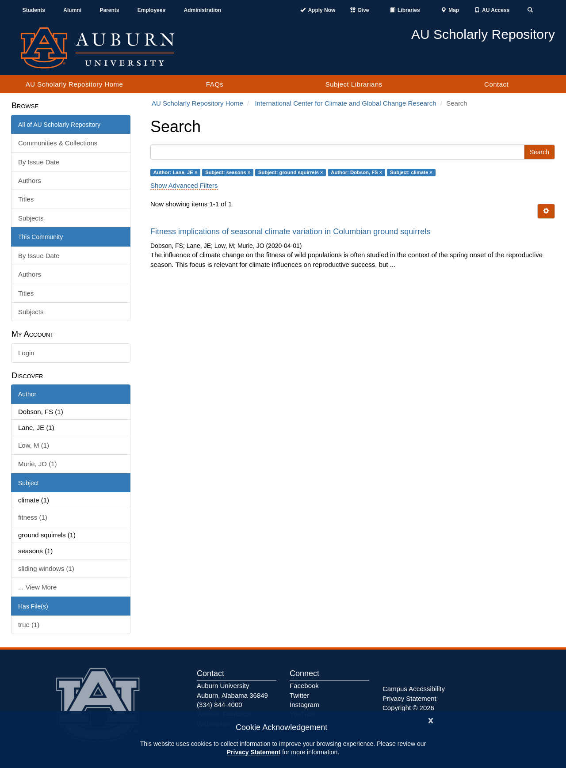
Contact (496, 84)
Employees (151, 10)
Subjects (31, 218)
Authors (29, 180)
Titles (26, 199)
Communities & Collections (57, 143)
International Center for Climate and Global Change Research (345, 103)
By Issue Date (38, 162)
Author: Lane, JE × (175, 172)
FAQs (215, 84)
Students (34, 10)
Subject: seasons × (227, 172)
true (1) (28, 624)
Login (26, 353)
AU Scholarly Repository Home (74, 84)
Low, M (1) (33, 445)
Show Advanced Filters (184, 185)
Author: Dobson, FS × (356, 172)
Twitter (299, 695)
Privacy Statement (253, 752)
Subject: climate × (411, 172)
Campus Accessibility (413, 688)
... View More (37, 587)
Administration (202, 10)
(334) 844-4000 (219, 704)
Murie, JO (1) (37, 464)
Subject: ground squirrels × (290, 172)
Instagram (304, 704)
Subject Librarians (353, 84)
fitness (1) (32, 517)
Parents (109, 10)
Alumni (72, 10)
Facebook (304, 685)
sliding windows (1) (46, 568)
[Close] (430, 719)
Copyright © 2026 (408, 707)
